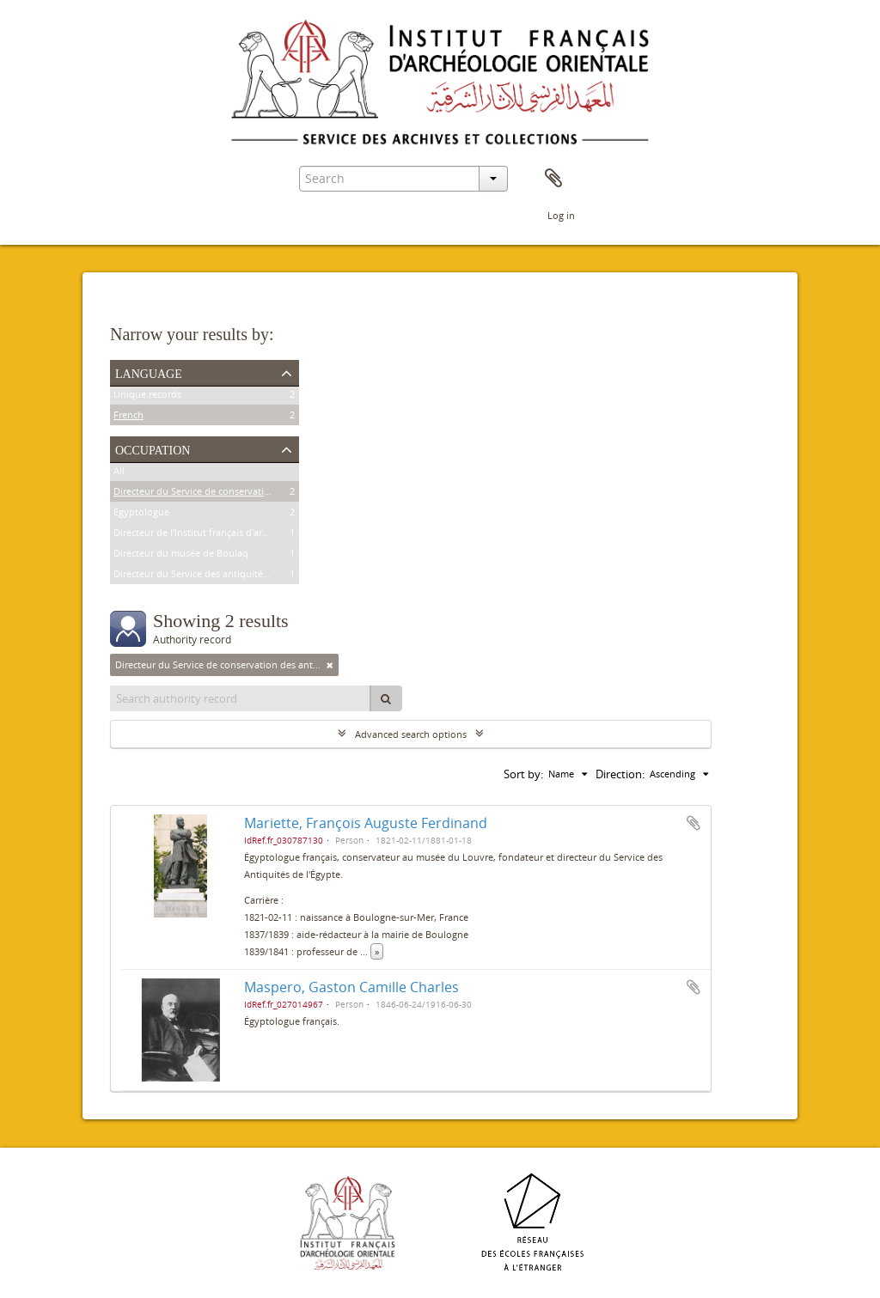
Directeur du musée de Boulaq (180, 555)
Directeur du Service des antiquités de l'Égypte (215, 576)
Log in (561, 215)
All (119, 472)
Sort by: (523, 774)
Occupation (152, 448)
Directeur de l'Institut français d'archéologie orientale (230, 534)
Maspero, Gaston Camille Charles (351, 987)
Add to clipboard (693, 823)
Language (148, 372)
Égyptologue (141, 514)
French (128, 417)
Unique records (147, 396)
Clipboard (553, 178)
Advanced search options (411, 734)
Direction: (620, 774)
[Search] (386, 698)
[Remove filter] (330, 664)
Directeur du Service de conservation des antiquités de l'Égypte (252, 493)
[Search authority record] (240, 698)
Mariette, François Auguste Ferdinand (365, 823)
